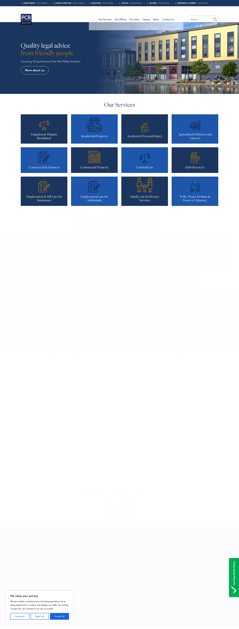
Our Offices (129, 14)
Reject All (39, 616)
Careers (155, 14)
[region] (39, 607)
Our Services (114, 14)
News (165, 14)
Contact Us (177, 14)
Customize (20, 616)
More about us (35, 70)
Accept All (59, 616)
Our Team (143, 14)
